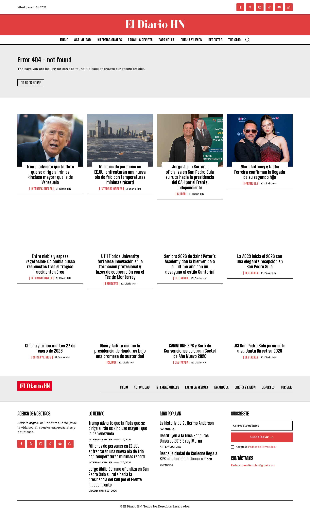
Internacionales (42, 190)
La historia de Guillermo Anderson (187, 425)
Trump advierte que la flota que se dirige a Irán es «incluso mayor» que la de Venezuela (50, 176)
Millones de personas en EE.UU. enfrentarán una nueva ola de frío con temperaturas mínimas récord (120, 176)
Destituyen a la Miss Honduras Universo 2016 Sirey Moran (184, 440)
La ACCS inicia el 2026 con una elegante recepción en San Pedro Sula (260, 263)
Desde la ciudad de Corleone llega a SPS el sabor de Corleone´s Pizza (188, 458)
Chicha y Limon (41, 359)
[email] (262, 427)
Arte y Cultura (170, 448)
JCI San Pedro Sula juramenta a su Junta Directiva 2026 (259, 350)
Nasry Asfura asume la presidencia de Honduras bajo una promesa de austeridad (120, 353)
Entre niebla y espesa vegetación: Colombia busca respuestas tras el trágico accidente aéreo (50, 265)
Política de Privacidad (261, 448)
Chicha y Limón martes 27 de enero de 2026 (50, 350)
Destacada (181, 280)
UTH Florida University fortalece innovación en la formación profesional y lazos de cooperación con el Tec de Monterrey (120, 268)
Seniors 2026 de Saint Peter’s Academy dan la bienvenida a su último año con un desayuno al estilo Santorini (190, 265)
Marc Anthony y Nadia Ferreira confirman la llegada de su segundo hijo (259, 174)
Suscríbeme (262, 439)
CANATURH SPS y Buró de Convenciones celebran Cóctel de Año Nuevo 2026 (190, 353)
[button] (247, 39)
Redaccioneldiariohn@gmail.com (253, 467)
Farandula (251, 185)
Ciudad (181, 195)
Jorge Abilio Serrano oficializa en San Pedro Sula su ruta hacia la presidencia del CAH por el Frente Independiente (189, 179)
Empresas (111, 285)
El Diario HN (63, 190)
